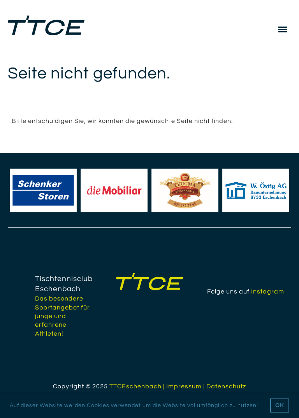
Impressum (184, 386)
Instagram (267, 291)
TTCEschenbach (135, 386)
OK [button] (279, 405)
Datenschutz (226, 386)
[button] (261, 406)
